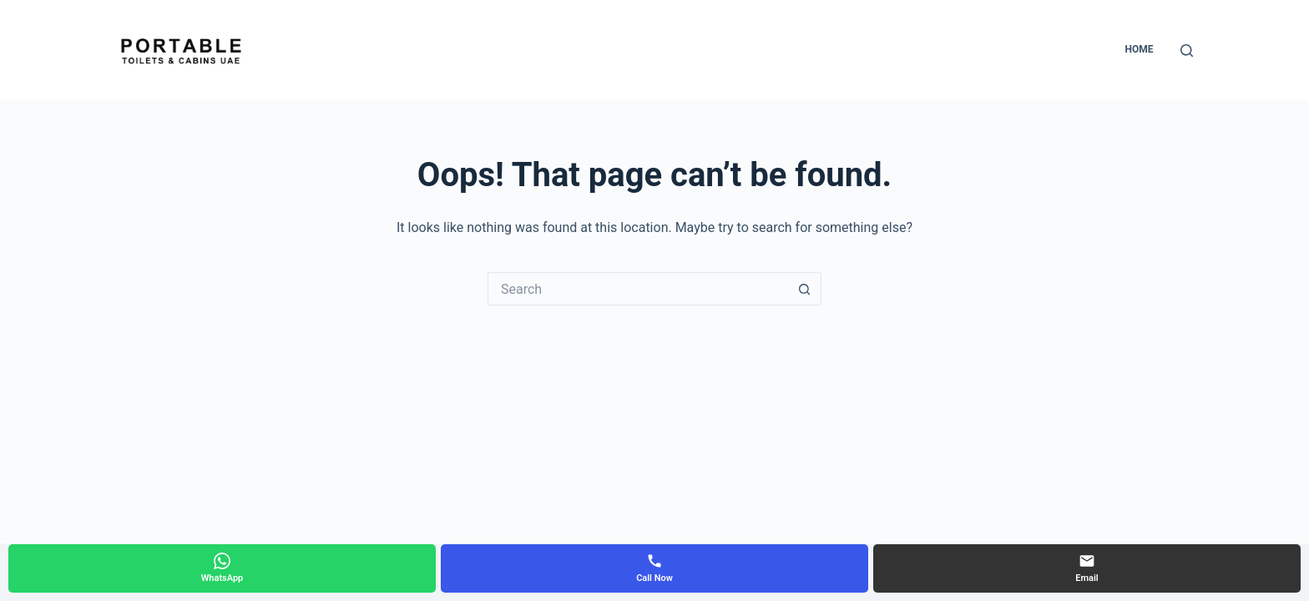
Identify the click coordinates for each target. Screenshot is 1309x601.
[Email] (1087, 568)
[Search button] (804, 289)
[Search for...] (638, 289)
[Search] (1186, 50)
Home (1139, 49)
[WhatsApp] (222, 568)
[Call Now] (654, 568)
